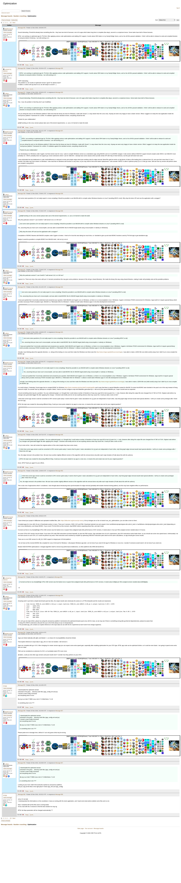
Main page (80, 828)
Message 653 (21, 516)
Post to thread (6, 20)
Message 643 (21, 287)
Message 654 (21, 577)
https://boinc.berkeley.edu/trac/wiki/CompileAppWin (80, 387)
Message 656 (21, 632)
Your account (88, 828)
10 (10, 22)
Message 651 (21, 471)
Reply (27, 65)
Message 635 (21, 27)
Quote (31, 65)
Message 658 (21, 710)
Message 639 (21, 193)
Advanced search (5, 12)
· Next (13, 22)
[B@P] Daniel (9, 29)
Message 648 (21, 361)
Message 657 (21, 685)
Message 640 (21, 211)
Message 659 (21, 763)
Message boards (6, 16)
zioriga (5, 686)
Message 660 (21, 794)
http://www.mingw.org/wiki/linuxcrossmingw (109, 352)
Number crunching (20, 16)
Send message (7, 32)
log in (178, 8)
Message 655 (21, 595)
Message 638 (21, 131)
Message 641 (21, 269)
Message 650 (21, 434)
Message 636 (21, 68)
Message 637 (21, 92)
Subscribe (14, 20)
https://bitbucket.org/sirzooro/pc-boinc (72, 520)
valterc (7, 93)
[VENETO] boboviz (7, 70)
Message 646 (21, 332)
